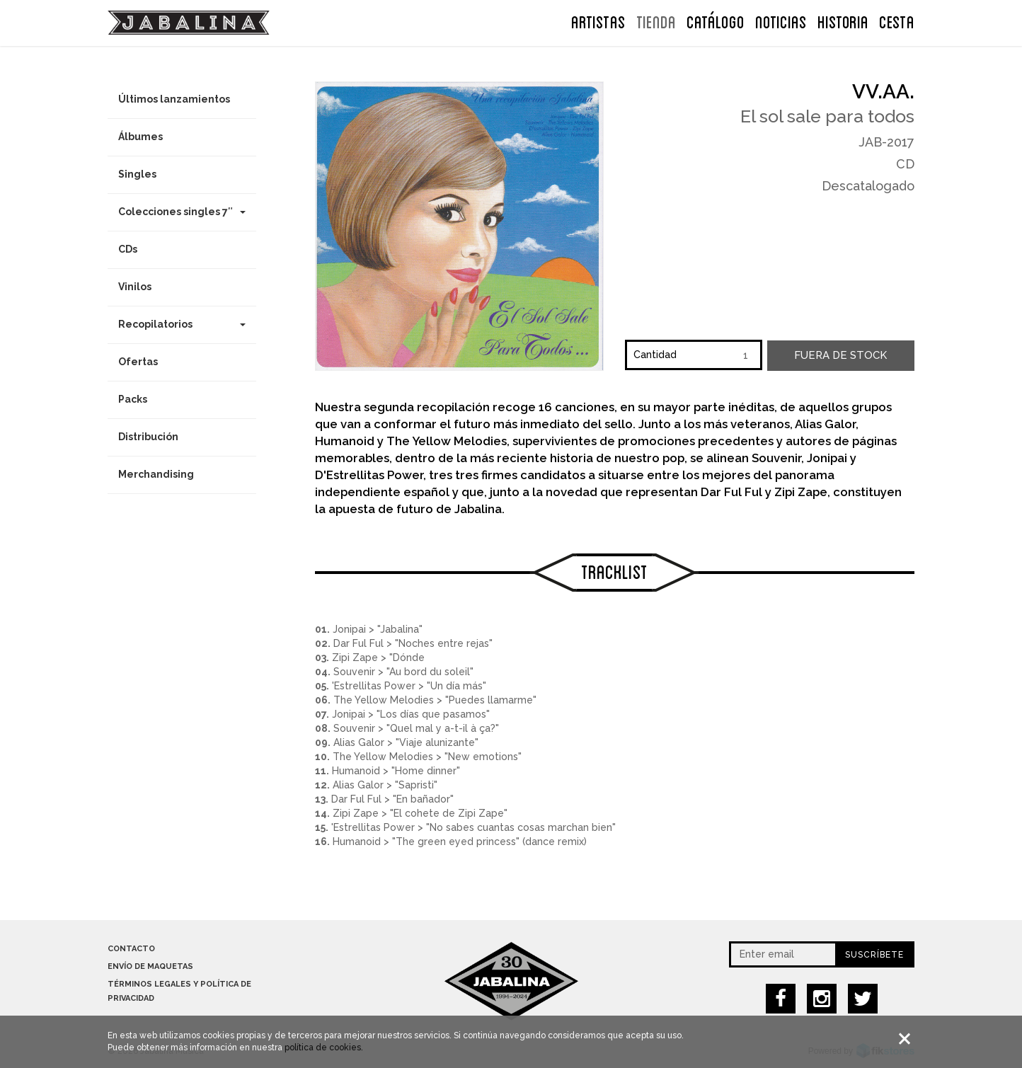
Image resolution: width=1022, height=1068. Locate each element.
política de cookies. (324, 1049)
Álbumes (140, 136)
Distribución (148, 436)
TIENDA (656, 20)
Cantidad (655, 354)
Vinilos (134, 286)
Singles (137, 174)
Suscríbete (874, 955)
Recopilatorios (182, 324)
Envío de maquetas (150, 966)
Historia (842, 20)
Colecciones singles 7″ (182, 211)
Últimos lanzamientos (174, 99)
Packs (132, 399)
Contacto (131, 948)
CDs (127, 249)
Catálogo (716, 20)
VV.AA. (883, 91)
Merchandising (156, 474)
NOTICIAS (781, 20)
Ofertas (138, 361)
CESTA (896, 20)
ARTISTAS (598, 20)
